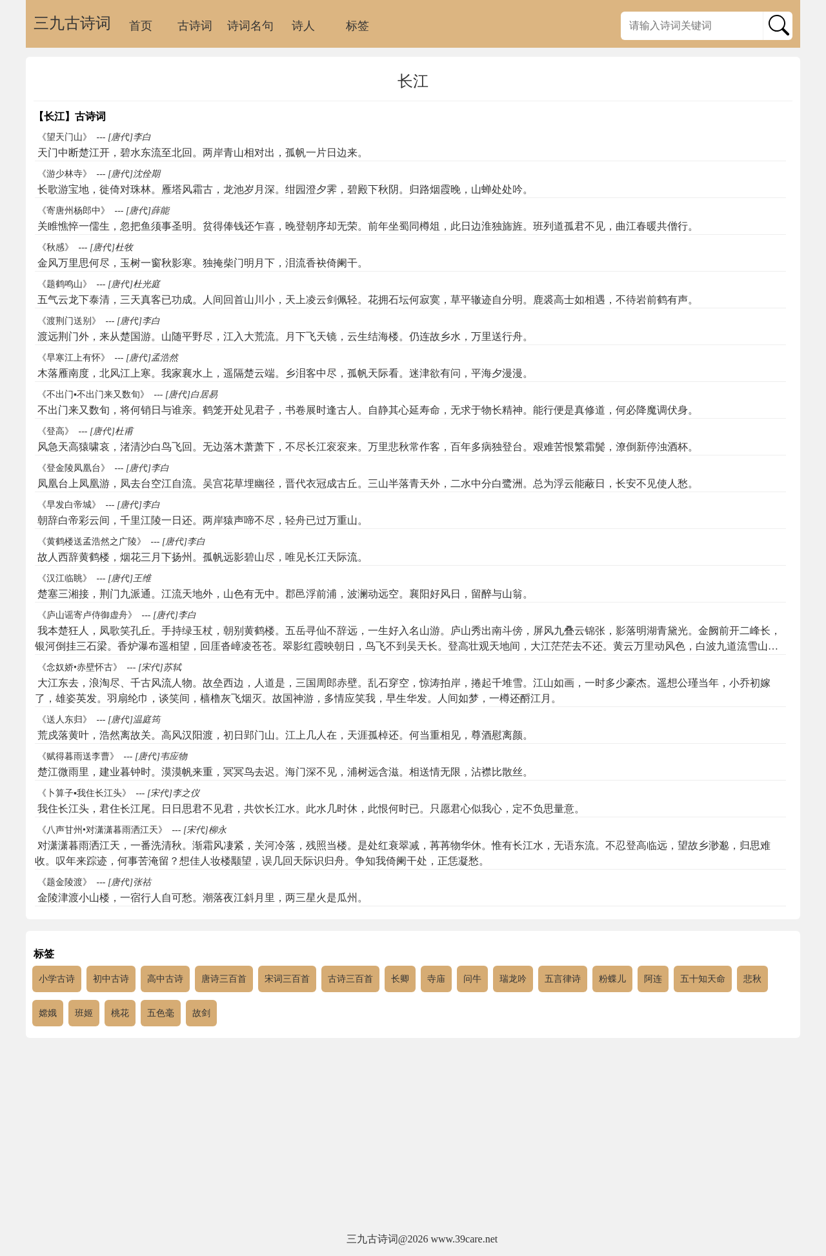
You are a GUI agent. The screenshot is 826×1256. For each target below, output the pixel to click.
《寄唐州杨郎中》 (73, 210)
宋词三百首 (287, 979)
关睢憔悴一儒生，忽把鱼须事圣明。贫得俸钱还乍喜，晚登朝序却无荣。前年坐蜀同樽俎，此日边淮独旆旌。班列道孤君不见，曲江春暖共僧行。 (367, 226)
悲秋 (752, 979)
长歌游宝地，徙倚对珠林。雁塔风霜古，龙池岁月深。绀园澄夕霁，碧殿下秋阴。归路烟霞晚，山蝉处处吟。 (285, 189)
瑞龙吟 (513, 979)
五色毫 (160, 1013)
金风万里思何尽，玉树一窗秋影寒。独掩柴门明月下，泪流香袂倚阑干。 (202, 262)
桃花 (120, 1013)
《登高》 (55, 431)
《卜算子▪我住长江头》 (84, 793)
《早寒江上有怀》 (73, 358)
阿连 (653, 979)
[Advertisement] (413, 1135)
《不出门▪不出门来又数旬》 (93, 394)
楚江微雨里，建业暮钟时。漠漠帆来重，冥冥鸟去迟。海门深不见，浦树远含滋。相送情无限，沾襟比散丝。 (285, 771)
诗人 (303, 25)
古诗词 (194, 25)
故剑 (201, 1013)
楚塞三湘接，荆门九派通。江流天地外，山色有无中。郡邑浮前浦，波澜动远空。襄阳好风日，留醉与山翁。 (285, 593)
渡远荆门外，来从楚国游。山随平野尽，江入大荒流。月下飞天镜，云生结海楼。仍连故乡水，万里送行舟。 (285, 336)
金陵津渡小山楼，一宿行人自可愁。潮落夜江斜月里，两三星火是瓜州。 (202, 897)
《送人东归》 (64, 719)
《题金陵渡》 (64, 882)
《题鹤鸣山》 (64, 284)
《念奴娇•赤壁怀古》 (79, 667)
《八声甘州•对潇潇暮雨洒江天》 (102, 830)
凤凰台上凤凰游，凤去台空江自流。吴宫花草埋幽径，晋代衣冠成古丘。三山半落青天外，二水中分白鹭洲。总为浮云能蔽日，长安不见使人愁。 (367, 483)
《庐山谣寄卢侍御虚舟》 (87, 615)
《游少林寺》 (64, 174)
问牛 (472, 979)
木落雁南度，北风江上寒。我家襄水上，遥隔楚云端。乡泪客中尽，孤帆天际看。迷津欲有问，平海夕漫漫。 (285, 373)
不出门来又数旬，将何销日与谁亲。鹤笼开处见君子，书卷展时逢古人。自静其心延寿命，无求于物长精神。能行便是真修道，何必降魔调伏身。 (367, 409)
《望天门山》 (64, 137)
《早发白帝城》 (69, 505)
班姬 (84, 1013)
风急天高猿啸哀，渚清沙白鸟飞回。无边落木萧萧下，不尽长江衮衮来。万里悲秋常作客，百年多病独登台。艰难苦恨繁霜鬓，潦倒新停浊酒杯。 (367, 446)
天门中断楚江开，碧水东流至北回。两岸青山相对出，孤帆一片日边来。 (202, 152)
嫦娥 (48, 1013)
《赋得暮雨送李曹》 (78, 756)
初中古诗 (111, 979)
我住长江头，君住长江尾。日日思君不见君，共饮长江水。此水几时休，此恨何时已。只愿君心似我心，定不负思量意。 (311, 808)
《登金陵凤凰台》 (73, 468)
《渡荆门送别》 (69, 321)
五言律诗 (563, 979)
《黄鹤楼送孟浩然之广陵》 (91, 541)
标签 (357, 25)
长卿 (400, 979)
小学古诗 (57, 979)
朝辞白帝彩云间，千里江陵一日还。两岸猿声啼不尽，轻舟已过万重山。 (202, 520)
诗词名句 (250, 25)
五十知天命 (702, 979)
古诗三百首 (350, 979)
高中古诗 (165, 979)
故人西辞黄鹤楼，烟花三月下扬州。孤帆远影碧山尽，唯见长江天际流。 (202, 557)
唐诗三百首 (224, 979)
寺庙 (436, 979)
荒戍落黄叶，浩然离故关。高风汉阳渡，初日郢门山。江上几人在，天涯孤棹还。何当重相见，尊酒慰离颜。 (285, 735)
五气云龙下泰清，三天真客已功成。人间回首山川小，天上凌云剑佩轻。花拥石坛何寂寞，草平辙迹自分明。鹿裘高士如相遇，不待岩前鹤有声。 (367, 299)
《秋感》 (55, 247)
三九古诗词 (72, 23)
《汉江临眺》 (64, 578)
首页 (140, 25)
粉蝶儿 (612, 979)
